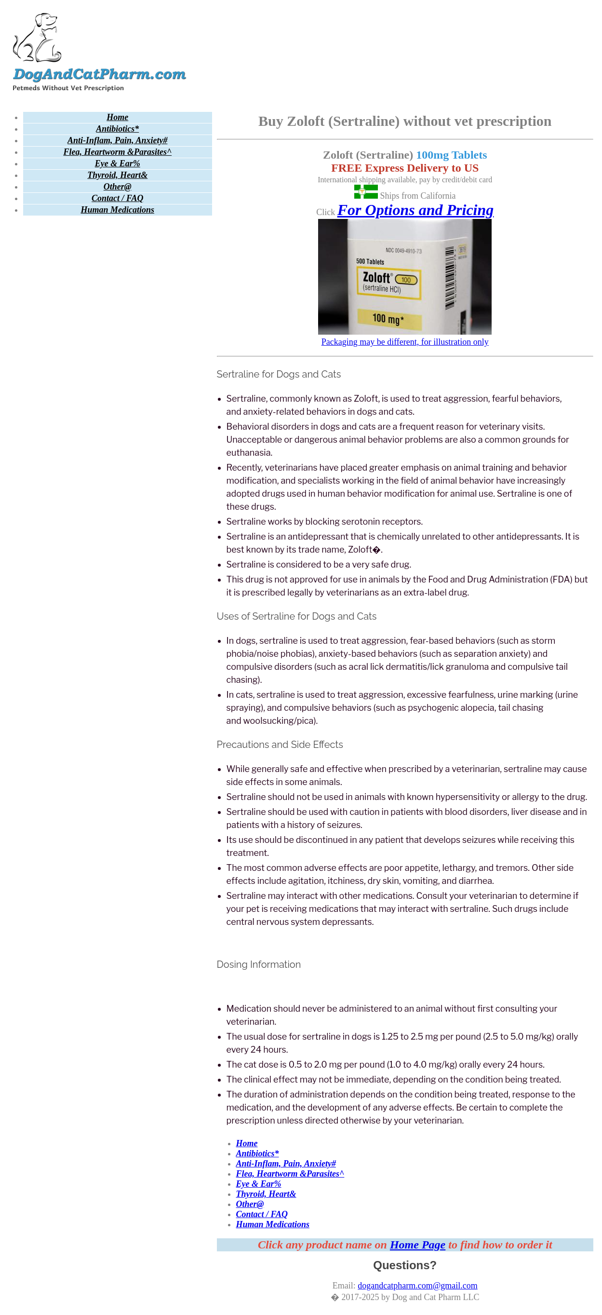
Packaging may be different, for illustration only (405, 337)
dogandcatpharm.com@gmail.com (418, 1285)
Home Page (417, 1244)
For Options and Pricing (415, 209)
